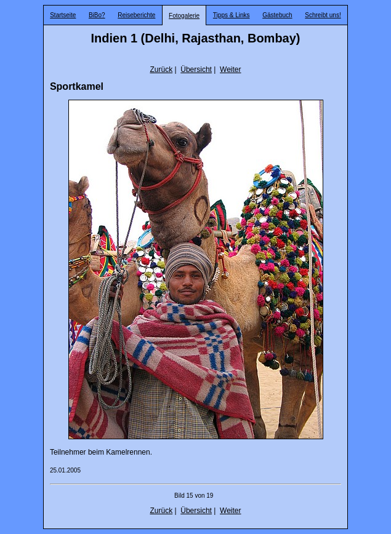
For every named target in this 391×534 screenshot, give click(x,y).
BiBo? (97, 15)
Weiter (230, 69)
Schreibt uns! (323, 15)
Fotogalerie (184, 15)
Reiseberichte (136, 15)
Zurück (161, 69)
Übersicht (196, 69)
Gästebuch (277, 15)
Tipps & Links (231, 15)
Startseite (63, 15)
